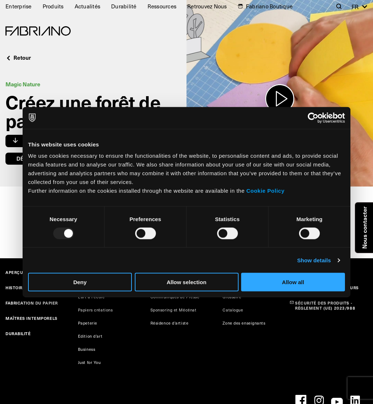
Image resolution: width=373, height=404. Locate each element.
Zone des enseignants (244, 323)
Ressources (162, 6)
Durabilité (124, 6)
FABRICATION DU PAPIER (31, 303)
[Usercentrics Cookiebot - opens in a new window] (313, 117)
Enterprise (18, 6)
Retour (18, 57)
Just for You (89, 362)
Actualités (88, 6)
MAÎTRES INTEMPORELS (31, 318)
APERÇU (14, 272)
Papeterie (87, 323)
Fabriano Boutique (269, 6)
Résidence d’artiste (169, 323)
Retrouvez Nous (207, 6)
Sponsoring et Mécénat (173, 310)
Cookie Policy (265, 191)
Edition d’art (90, 336)
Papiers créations (95, 310)
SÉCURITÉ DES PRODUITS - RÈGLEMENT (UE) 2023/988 (325, 305)
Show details (314, 260)
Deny (80, 282)
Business (86, 349)
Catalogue (233, 310)
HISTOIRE (15, 287)
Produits (53, 6)
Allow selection (186, 282)
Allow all (293, 282)
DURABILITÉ (18, 333)
